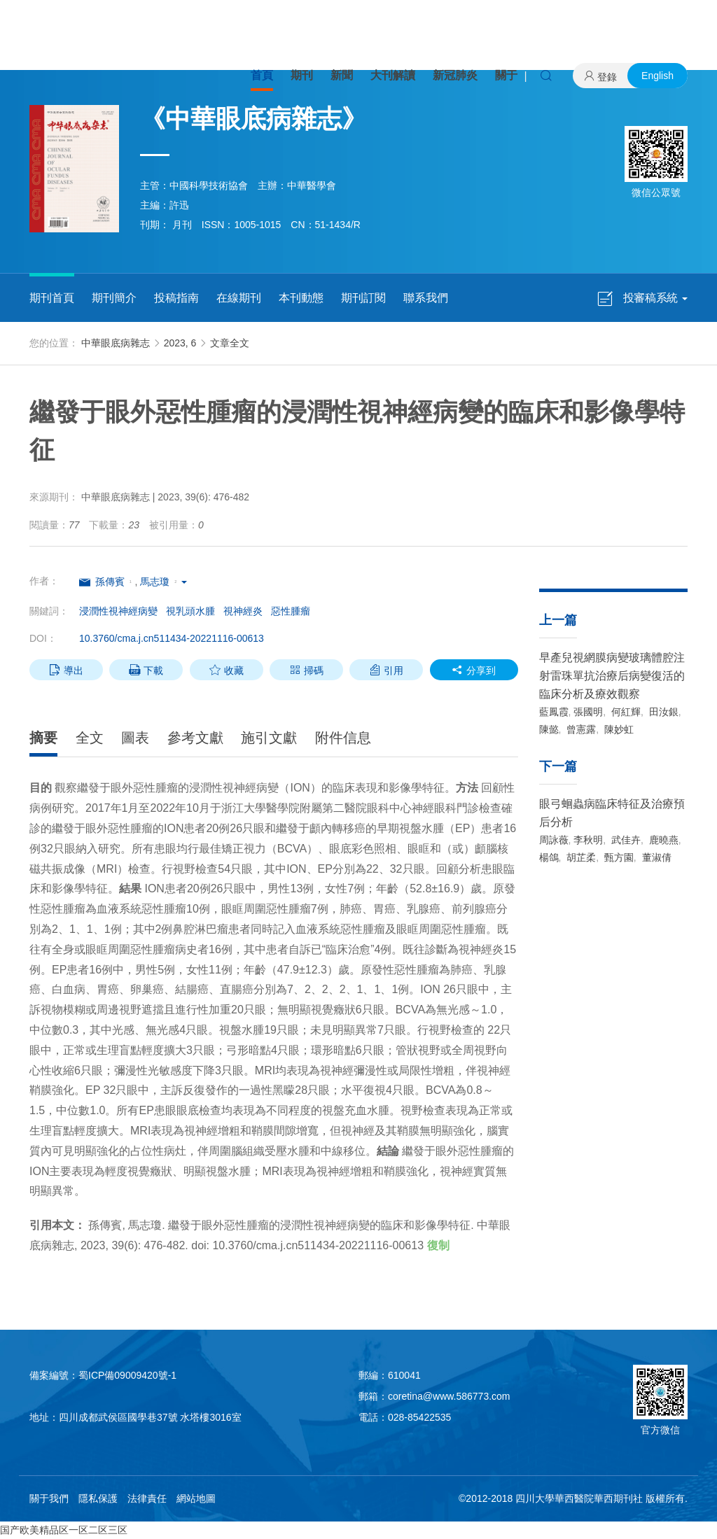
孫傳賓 (110, 581)
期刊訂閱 (363, 298)
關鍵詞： (49, 611)
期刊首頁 (51, 298)
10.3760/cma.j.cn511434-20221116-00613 (171, 638)
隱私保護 (98, 1498)
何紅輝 (624, 711)
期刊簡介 (114, 298)
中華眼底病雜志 (115, 343)
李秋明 (588, 839)
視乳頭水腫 (190, 611)
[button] (183, 581)
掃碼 (306, 669)
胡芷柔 (580, 857)
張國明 (588, 711)
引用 (386, 669)
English (657, 75)
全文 (90, 737)
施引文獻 (269, 737)
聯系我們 (425, 298)
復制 (438, 1245)
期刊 (302, 75)
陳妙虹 (617, 729)
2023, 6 (180, 343)
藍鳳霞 (554, 711)
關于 (506, 75)
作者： (44, 580)
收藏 (226, 669)
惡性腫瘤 (290, 611)
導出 (66, 669)
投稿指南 (176, 298)
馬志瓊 (154, 581)
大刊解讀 (392, 75)
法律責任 (147, 1498)
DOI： (43, 638)
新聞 (341, 75)
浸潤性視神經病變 (118, 611)
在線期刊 (238, 298)
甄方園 (617, 857)
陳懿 (549, 729)
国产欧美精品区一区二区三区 (63, 1530)
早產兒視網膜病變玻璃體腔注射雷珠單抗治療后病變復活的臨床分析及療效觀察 (612, 676)
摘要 (43, 737)
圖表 (135, 737)
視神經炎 (243, 611)
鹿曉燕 (662, 839)
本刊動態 (301, 298)
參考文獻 (195, 737)
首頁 (262, 75)
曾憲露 (580, 729)
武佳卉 (624, 839)
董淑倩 (655, 857)
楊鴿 (549, 857)
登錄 (607, 77)
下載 (146, 669)
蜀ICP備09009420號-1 (127, 1375)
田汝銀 (662, 711)
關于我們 (49, 1498)
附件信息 (343, 737)
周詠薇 (554, 839)
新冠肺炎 (455, 75)
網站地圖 (196, 1498)
